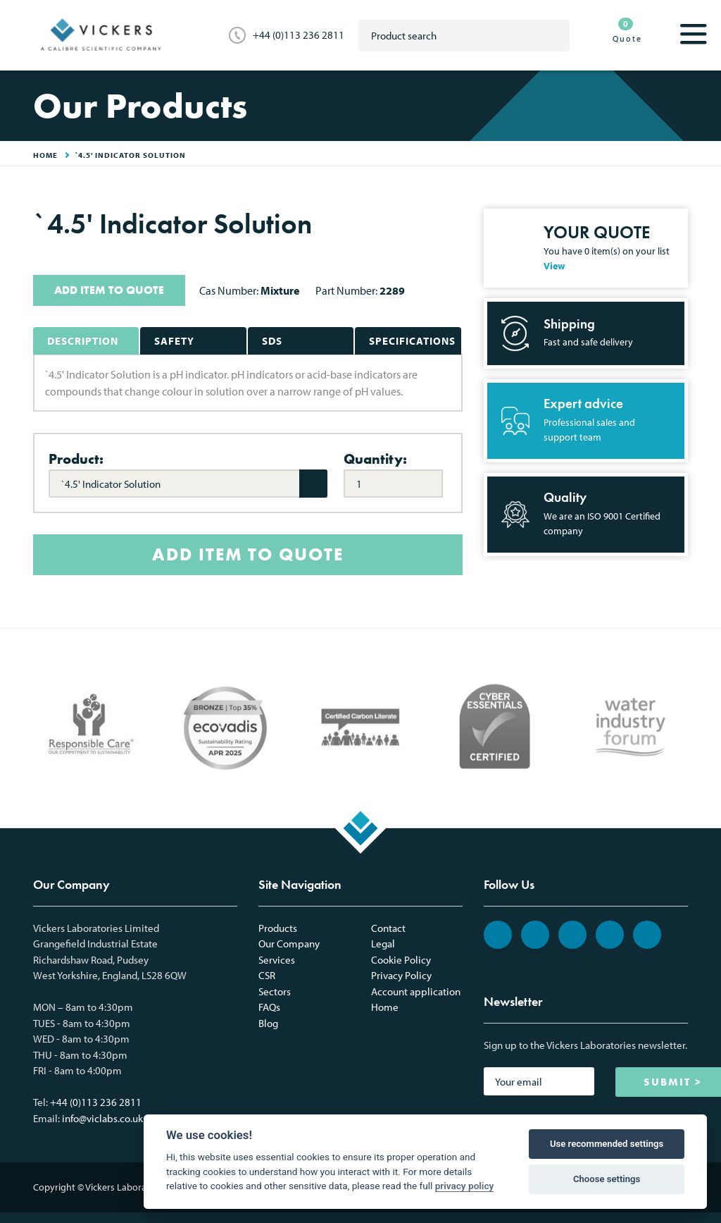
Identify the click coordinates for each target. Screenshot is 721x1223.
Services (276, 959)
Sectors (274, 991)
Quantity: (375, 459)
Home (385, 1007)
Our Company (289, 943)
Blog (268, 1023)
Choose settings (606, 1179)
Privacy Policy (401, 975)
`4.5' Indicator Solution (130, 155)
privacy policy (464, 1185)
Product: (76, 459)
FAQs (269, 1007)
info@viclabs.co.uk (102, 1118)
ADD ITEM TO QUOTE (109, 290)
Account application (415, 991)
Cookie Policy (401, 959)
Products (277, 928)
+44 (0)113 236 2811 (298, 35)
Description (82, 341)
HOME (45, 155)
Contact (388, 928)
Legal (383, 943)
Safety (174, 341)
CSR (266, 975)
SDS (272, 341)
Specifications (412, 341)
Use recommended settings (606, 1143)
